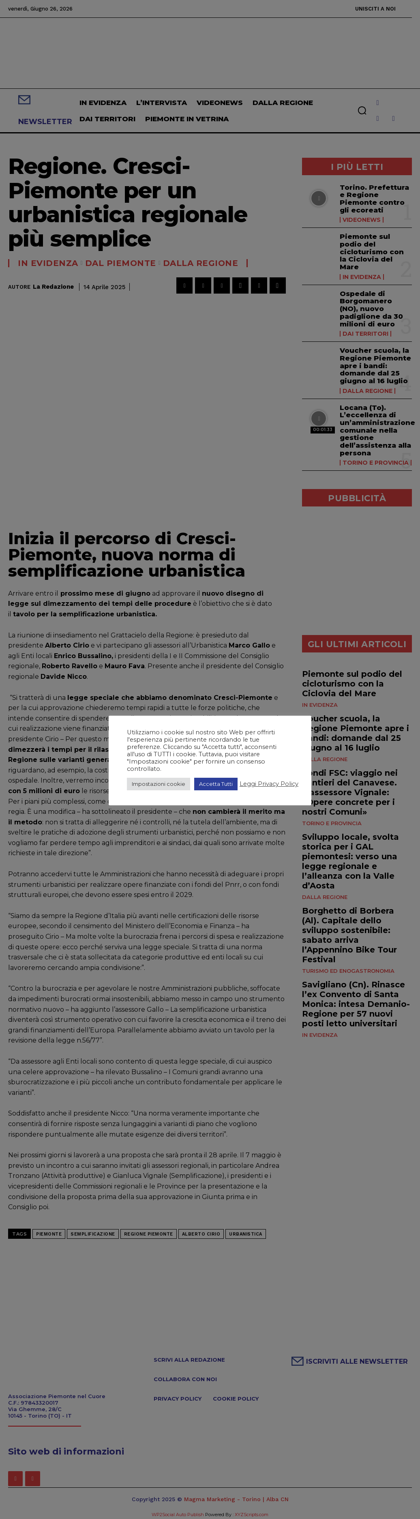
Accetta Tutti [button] (216, 784)
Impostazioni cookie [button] (158, 784)
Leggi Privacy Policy (269, 783)
